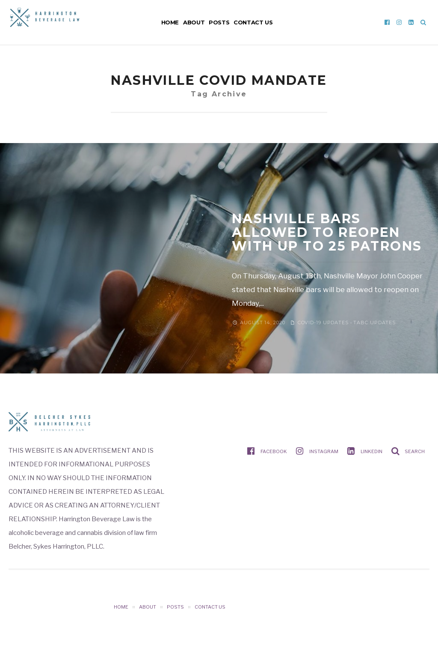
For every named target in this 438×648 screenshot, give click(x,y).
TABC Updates (374, 322)
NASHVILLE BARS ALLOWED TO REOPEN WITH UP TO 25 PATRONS (327, 232)
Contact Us (253, 22)
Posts (219, 22)
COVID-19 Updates (323, 322)
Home (170, 22)
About (193, 22)
